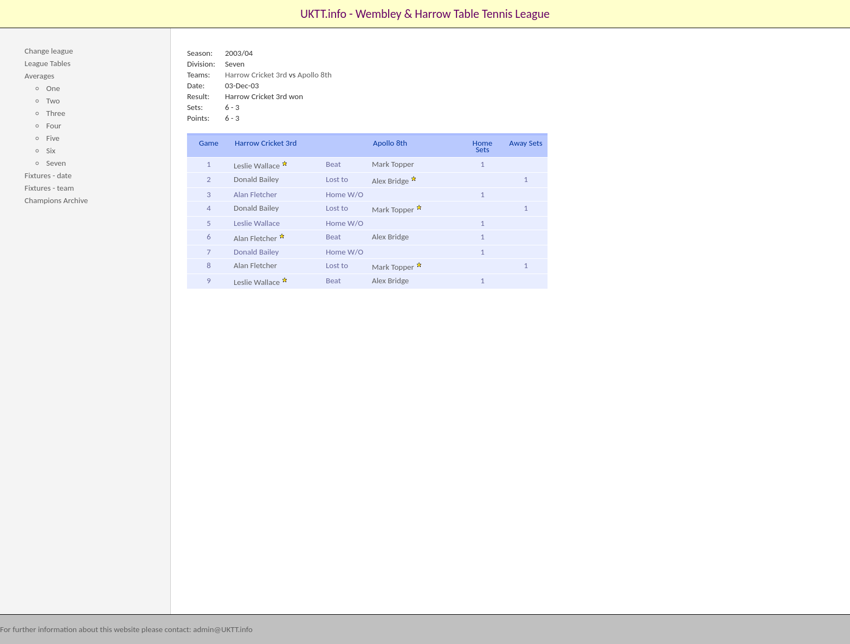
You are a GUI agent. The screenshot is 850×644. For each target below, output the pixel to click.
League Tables (47, 63)
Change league (48, 51)
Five (52, 138)
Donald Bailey (256, 179)
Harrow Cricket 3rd (256, 75)
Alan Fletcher (259, 238)
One (53, 88)
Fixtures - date (48, 175)
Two (53, 101)
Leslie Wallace (260, 166)
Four (53, 126)
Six (50, 150)
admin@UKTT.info (223, 629)
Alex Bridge (394, 181)
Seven (56, 163)
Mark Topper (393, 164)
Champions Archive (56, 200)
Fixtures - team (49, 188)
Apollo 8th (315, 75)
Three (55, 113)
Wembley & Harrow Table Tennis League (453, 13)
